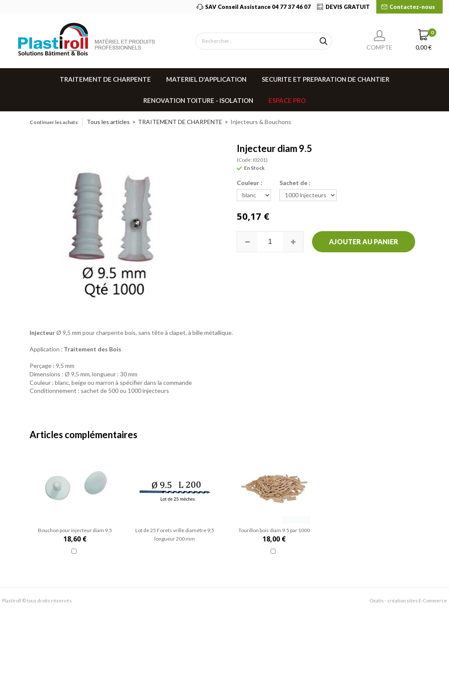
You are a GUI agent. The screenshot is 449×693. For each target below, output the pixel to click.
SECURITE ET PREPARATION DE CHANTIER (325, 79)
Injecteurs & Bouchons (260, 121)
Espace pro (287, 100)
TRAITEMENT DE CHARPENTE (105, 79)
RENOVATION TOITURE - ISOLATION (198, 100)
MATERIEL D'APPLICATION (206, 79)
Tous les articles (108, 121)
